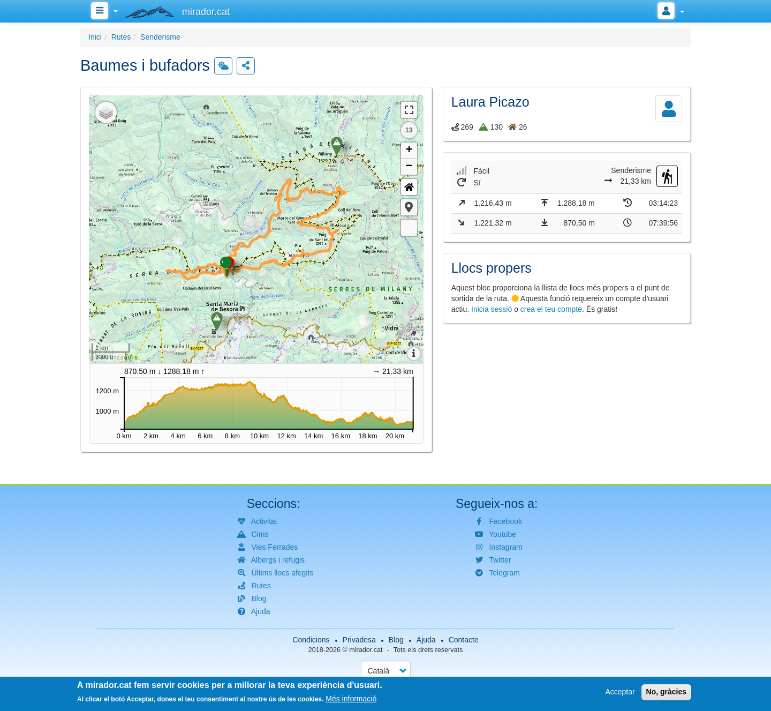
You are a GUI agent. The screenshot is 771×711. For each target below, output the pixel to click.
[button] (409, 207)
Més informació (351, 698)
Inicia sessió (491, 309)
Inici (95, 37)
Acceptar (619, 691)
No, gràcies (666, 691)
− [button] (409, 167)
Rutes (121, 37)
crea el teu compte (551, 309)
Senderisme (160, 37)
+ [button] (409, 151)
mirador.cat (365, 650)
